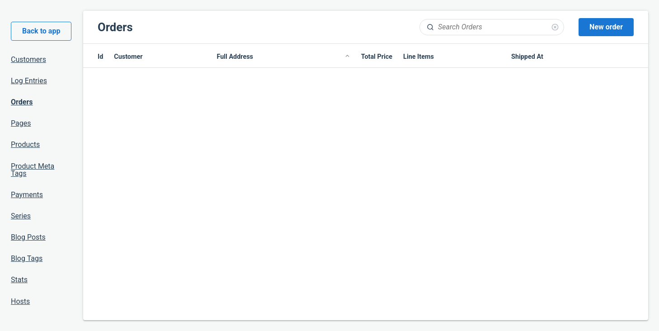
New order (606, 27)
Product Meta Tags (32, 170)
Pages (21, 123)
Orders (22, 102)
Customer (128, 57)
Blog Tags (26, 258)
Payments (27, 194)
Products (25, 144)
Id (100, 57)
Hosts (20, 301)
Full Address (283, 57)
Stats (19, 279)
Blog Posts (28, 237)
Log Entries (29, 80)
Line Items (418, 57)
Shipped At (527, 57)
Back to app (41, 31)
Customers (28, 59)
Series (21, 216)
